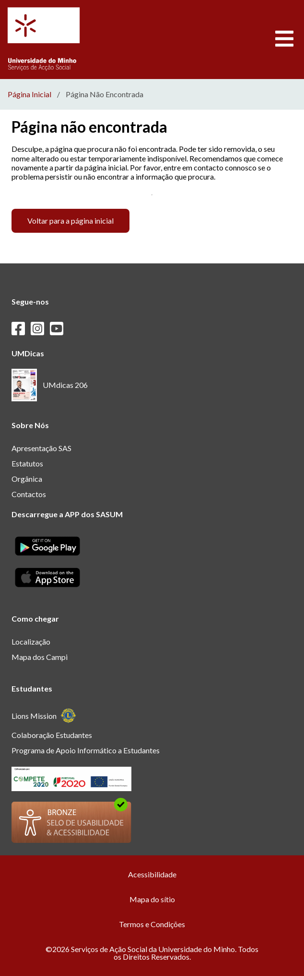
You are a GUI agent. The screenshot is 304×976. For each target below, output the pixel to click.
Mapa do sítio (152, 899)
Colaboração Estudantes (52, 734)
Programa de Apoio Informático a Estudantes (86, 750)
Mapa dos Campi (40, 656)
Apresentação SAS (41, 448)
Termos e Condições (152, 924)
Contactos (29, 494)
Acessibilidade (152, 874)
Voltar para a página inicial (70, 220)
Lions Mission (44, 716)
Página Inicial (29, 94)
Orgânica (27, 478)
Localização (31, 641)
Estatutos (27, 463)
